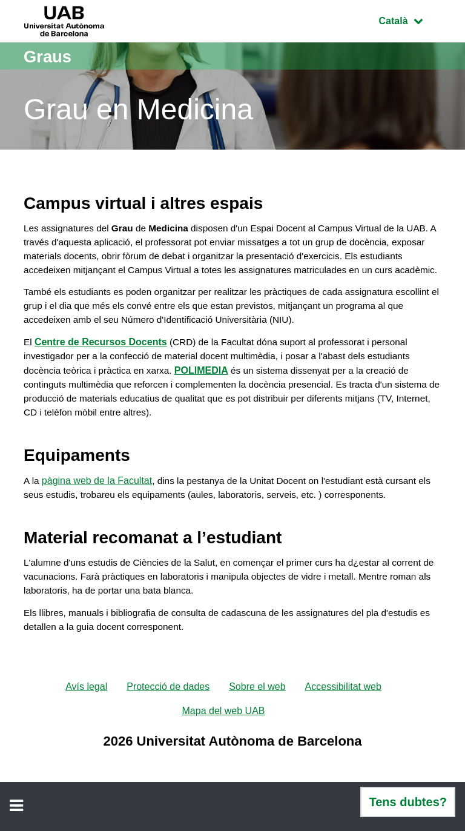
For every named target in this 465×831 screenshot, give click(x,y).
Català (409, 19)
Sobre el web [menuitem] (257, 720)
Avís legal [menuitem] (86, 720)
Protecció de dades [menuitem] (168, 720)
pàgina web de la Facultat (97, 506)
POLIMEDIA (207, 393)
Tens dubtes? (408, 802)
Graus (50, 56)
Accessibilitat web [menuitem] (343, 720)
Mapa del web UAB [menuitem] (223, 744)
